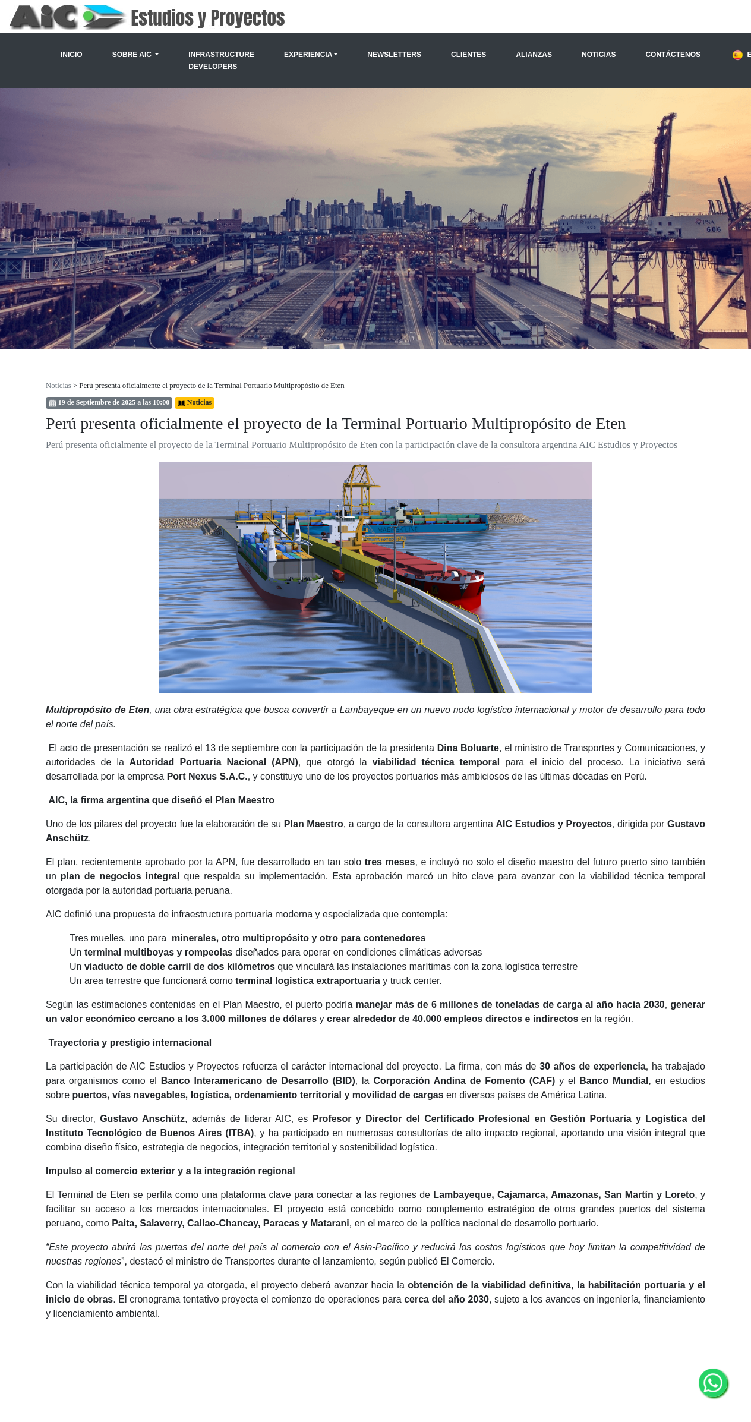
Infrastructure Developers (221, 61)
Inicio (72, 55)
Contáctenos (672, 55)
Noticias (599, 55)
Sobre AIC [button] (133, 55)
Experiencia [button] (308, 55)
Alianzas (534, 55)
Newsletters (394, 55)
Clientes (468, 55)
